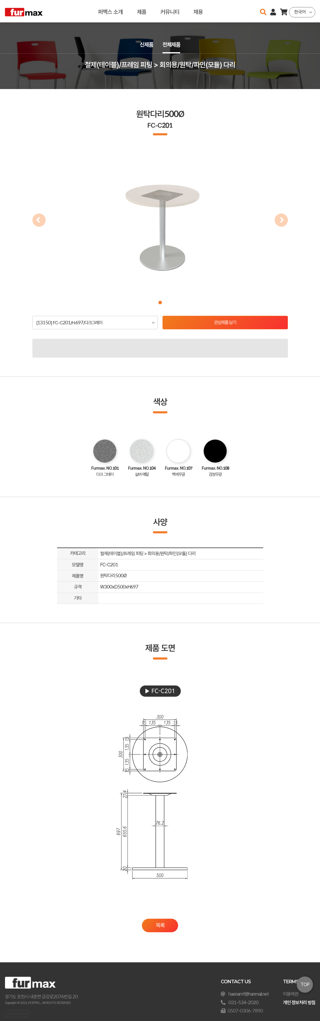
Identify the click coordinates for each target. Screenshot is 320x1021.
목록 (160, 925)
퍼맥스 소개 (110, 11)
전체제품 (172, 44)
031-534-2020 (243, 1002)
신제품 (146, 44)
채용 (198, 11)
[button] (160, 302)
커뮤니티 (169, 11)
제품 (141, 11)
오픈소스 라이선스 (16, 1013)
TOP (305, 984)
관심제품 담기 (225, 322)
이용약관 (290, 994)
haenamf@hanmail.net (248, 994)
